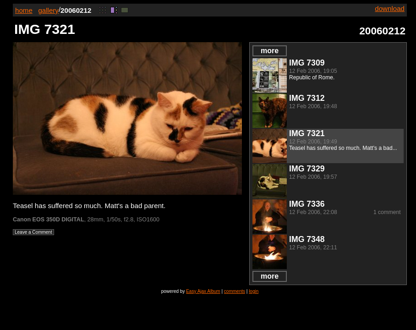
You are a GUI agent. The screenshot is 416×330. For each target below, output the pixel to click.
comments (234, 291)
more (270, 51)
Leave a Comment (33, 232)
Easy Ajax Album (203, 291)
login (253, 291)
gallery (48, 10)
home (24, 10)
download (390, 8)
